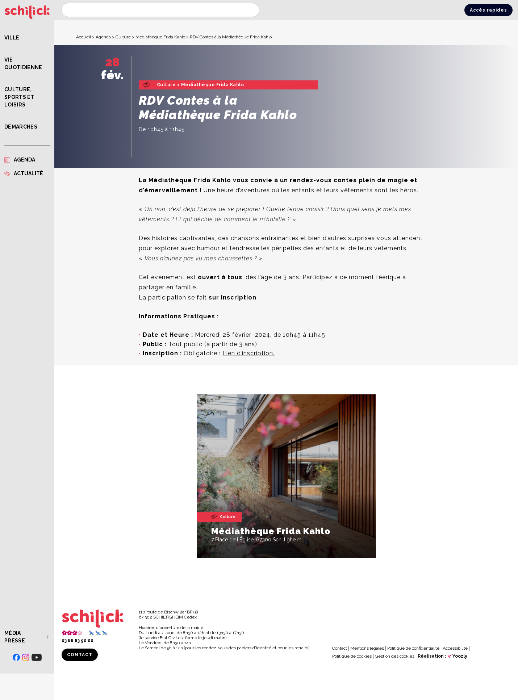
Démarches (20, 127)
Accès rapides (488, 10)
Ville (12, 38)
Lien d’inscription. (248, 353)
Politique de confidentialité (413, 648)
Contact (79, 654)
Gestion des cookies (394, 656)
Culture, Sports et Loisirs (19, 97)
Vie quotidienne (23, 63)
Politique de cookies (352, 656)
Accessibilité (455, 648)
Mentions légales (367, 648)
